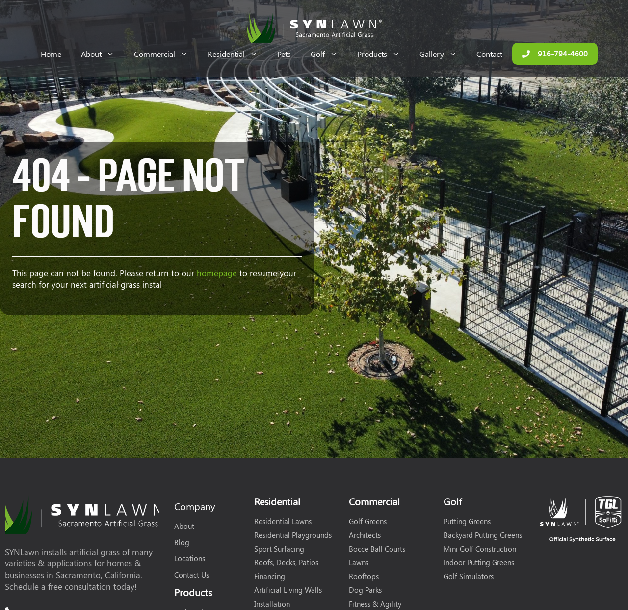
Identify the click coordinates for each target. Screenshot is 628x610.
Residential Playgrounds (293, 535)
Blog (181, 542)
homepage (217, 272)
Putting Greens (467, 521)
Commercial (166, 54)
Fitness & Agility (375, 604)
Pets (284, 54)
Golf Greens (368, 521)
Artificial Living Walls (288, 590)
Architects (365, 535)
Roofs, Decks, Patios (286, 562)
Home (51, 54)
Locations (189, 558)
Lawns (358, 562)
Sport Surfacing (279, 549)
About (102, 54)
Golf (329, 54)
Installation (272, 604)
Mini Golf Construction (480, 549)
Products (383, 54)
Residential (237, 54)
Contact (489, 54)
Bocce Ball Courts (377, 549)
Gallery (443, 54)
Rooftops (364, 576)
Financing (269, 576)
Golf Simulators (469, 576)
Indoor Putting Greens (479, 562)
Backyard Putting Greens (483, 535)
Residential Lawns (283, 521)
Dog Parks (365, 590)
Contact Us (191, 575)
